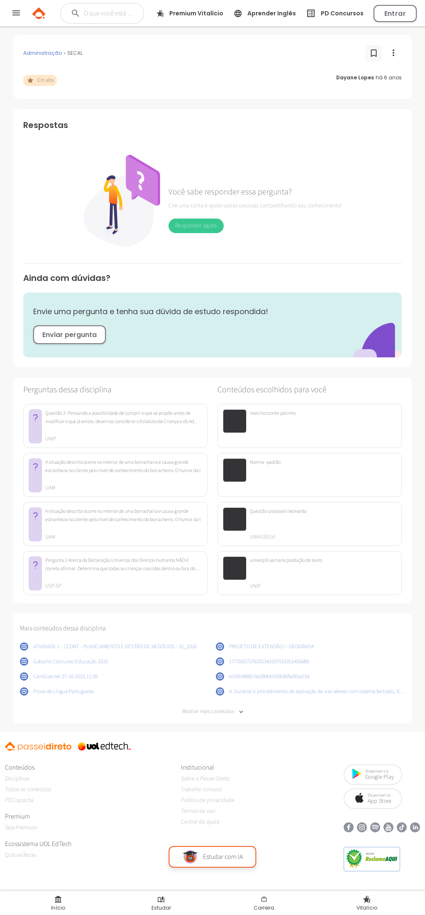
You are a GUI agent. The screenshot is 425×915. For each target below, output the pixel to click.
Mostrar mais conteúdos (212, 711)
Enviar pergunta (69, 334)
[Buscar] (109, 13)
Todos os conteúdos (28, 789)
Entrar (395, 13)
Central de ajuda (200, 822)
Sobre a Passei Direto (205, 779)
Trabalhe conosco (201, 789)
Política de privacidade (207, 800)
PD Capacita (19, 800)
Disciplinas (17, 779)
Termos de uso (198, 811)
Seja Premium (21, 828)
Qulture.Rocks (21, 855)
